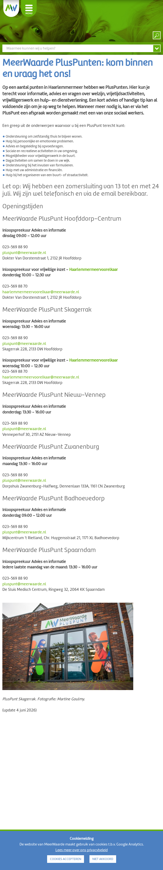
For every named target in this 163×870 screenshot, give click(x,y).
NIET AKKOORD (102, 859)
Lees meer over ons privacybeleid (81, 850)
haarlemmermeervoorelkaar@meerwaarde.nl (40, 292)
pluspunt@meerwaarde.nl (24, 252)
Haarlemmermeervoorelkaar (93, 269)
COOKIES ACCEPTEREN (65, 859)
